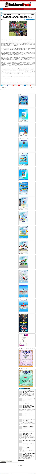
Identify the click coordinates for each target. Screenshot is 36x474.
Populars (21, 388)
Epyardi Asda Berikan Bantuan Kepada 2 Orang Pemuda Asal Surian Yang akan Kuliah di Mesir (29, 391)
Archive (27, 388)
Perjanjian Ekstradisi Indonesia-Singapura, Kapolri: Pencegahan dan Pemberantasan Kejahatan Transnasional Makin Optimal (28, 407)
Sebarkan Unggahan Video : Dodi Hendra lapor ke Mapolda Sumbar (29, 413)
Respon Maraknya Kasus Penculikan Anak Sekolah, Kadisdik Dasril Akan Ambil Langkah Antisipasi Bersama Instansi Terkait (28, 427)
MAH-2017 (34, 473)
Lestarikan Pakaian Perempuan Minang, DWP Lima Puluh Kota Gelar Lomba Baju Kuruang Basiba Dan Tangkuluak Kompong (29, 399)
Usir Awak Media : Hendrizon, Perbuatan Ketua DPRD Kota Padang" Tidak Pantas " (29, 441)
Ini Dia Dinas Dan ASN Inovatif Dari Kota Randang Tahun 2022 (29, 454)
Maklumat (1, 473)
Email (32, 19)
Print (29, 19)
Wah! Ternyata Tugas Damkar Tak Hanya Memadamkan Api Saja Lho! (29, 447)
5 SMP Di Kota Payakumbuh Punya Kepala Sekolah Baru (28, 434)
